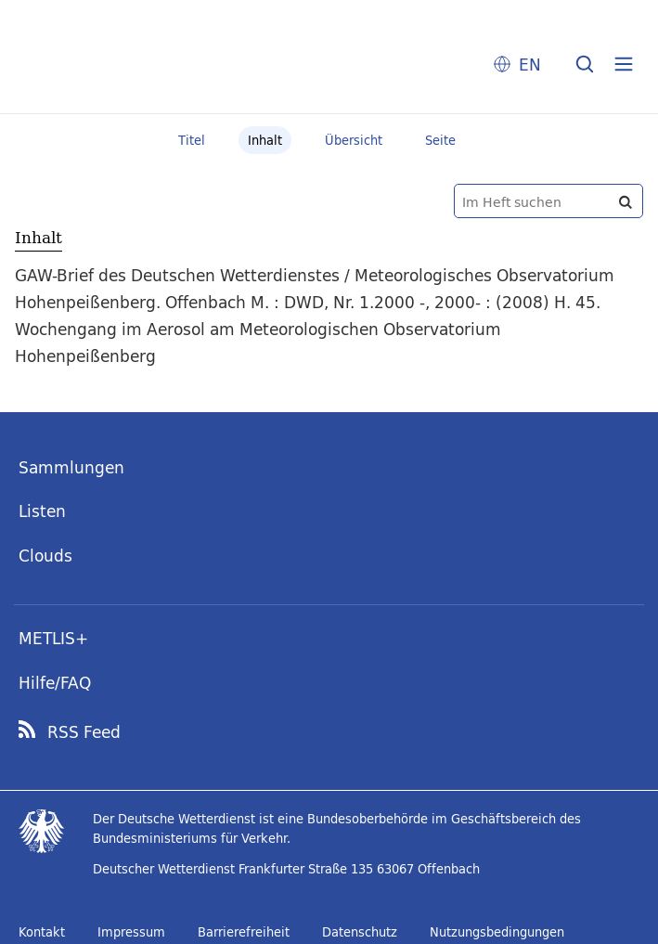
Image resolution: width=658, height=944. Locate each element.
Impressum (131, 932)
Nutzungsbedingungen (497, 932)
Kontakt (42, 932)
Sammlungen (71, 467)
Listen (42, 511)
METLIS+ (53, 638)
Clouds (45, 555)
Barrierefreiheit (244, 932)
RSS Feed (84, 732)
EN (530, 64)
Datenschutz (359, 932)
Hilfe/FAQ (55, 682)
